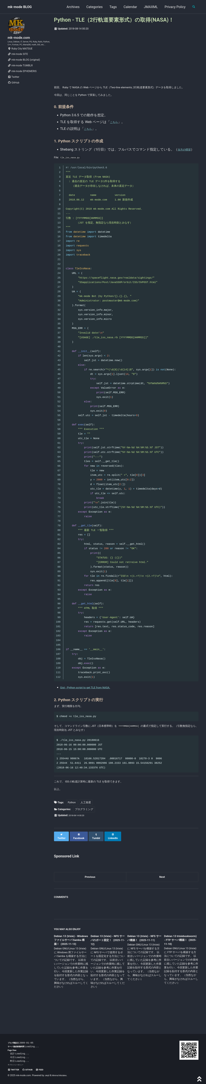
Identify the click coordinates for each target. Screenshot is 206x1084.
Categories (92, 7)
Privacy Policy (172, 7)
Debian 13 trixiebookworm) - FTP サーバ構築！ (178, 960)
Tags (110, 7)
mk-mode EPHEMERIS (22, 80)
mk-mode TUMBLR (20, 74)
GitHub (13, 91)
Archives (70, 7)
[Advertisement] (126, 57)
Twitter (13, 86)
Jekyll (48, 1075)
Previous (90, 895)
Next (162, 895)
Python (72, 822)
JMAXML (148, 7)
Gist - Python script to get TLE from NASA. (91, 699)
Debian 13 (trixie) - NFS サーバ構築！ (141, 958)
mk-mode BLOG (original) (24, 68)
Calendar (127, 7)
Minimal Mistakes (62, 1075)
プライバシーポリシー (17, 1065)
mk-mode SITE (18, 63)
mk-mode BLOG (20, 7)
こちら (115, 130)
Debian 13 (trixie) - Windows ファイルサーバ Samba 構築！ (70, 960)
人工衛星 (86, 822)
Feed (46, 1069)
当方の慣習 (186, 158)
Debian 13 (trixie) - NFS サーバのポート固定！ (106, 960)
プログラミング (84, 829)
